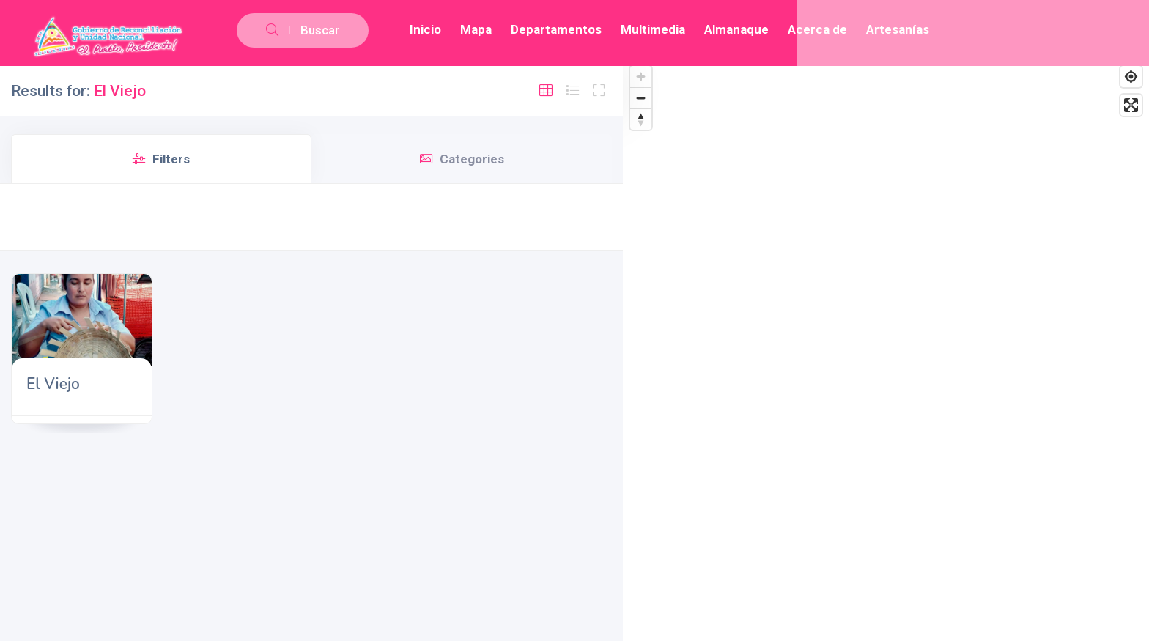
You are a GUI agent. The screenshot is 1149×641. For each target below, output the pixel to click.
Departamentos (556, 29)
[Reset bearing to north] (640, 119)
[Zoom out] (640, 97)
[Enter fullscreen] (1131, 105)
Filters (161, 159)
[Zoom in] (640, 76)
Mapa (476, 29)
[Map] (886, 350)
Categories (462, 159)
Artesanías (897, 29)
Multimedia (653, 29)
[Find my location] (1131, 76)
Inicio (425, 29)
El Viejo (53, 384)
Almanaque (736, 29)
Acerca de (817, 29)
